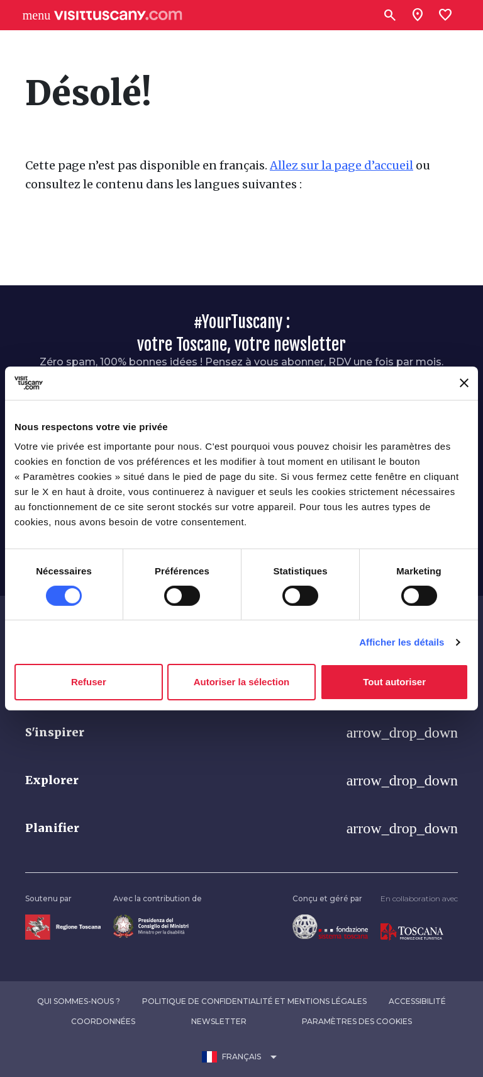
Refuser (88, 681)
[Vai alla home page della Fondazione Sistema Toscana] (330, 926)
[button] (241, 732)
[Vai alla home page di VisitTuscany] (118, 15)
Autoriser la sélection (242, 681)
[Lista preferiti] (445, 15)
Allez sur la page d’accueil (341, 165)
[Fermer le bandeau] (464, 383)
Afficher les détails (401, 642)
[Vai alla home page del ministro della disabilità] (151, 926)
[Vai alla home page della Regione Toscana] (63, 926)
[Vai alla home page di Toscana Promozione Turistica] (411, 931)
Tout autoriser (394, 681)
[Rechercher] (389, 15)
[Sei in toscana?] (417, 15)
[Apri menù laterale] (36, 15)
